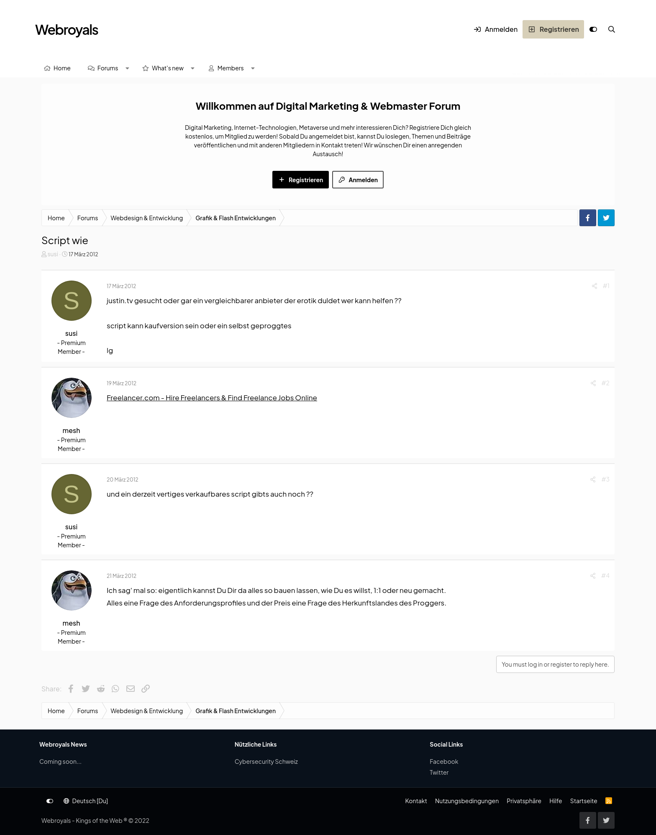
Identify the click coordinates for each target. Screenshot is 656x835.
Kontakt (416, 800)
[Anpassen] (593, 29)
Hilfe (555, 800)
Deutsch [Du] (86, 800)
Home (62, 68)
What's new (168, 68)
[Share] (594, 285)
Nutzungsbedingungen (467, 800)
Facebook (444, 761)
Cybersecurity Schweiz (266, 761)
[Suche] (611, 29)
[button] (127, 68)
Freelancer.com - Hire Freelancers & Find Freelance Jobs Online (212, 397)
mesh (71, 430)
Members (231, 68)
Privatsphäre (524, 800)
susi (52, 254)
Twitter (439, 772)
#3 (605, 479)
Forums (107, 68)
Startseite (583, 800)
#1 (606, 285)
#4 (605, 575)
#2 (606, 383)
